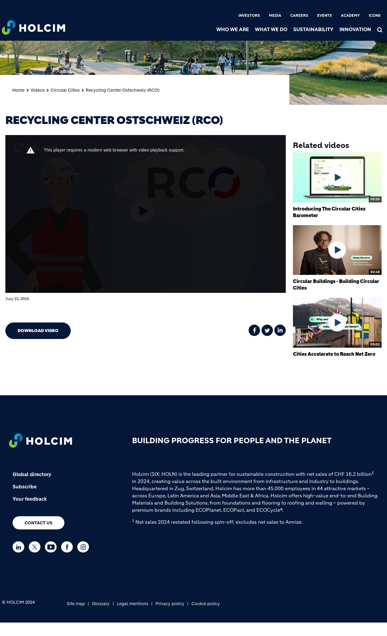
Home (18, 90)
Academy (350, 15)
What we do (271, 29)
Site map (76, 603)
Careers (299, 15)
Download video (38, 330)
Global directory (32, 474)
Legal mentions (132, 603)
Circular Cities (65, 90)
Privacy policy (169, 603)
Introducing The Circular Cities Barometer (329, 212)
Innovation (355, 29)
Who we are (232, 29)
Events (324, 15)
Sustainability (313, 29)
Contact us (38, 523)
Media (275, 15)
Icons (375, 15)
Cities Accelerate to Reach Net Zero (334, 354)
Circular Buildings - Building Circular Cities (336, 284)
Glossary (101, 603)
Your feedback (30, 499)
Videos (38, 90)
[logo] (33, 25)
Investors (249, 15)
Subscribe (25, 487)
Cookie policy (205, 603)
